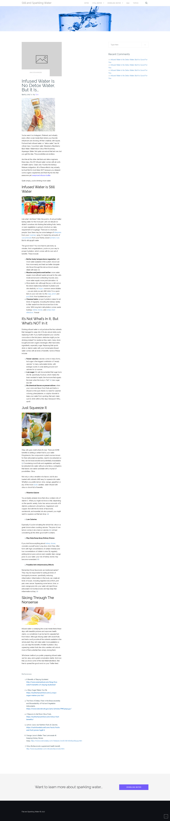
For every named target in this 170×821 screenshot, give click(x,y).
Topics (135, 3)
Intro (86, 3)
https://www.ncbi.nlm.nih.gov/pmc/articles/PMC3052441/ (48, 709)
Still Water (97, 3)
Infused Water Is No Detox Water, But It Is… (38, 85)
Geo (37, 94)
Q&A (127, 3)
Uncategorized (36, 72)
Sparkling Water (114, 3)
